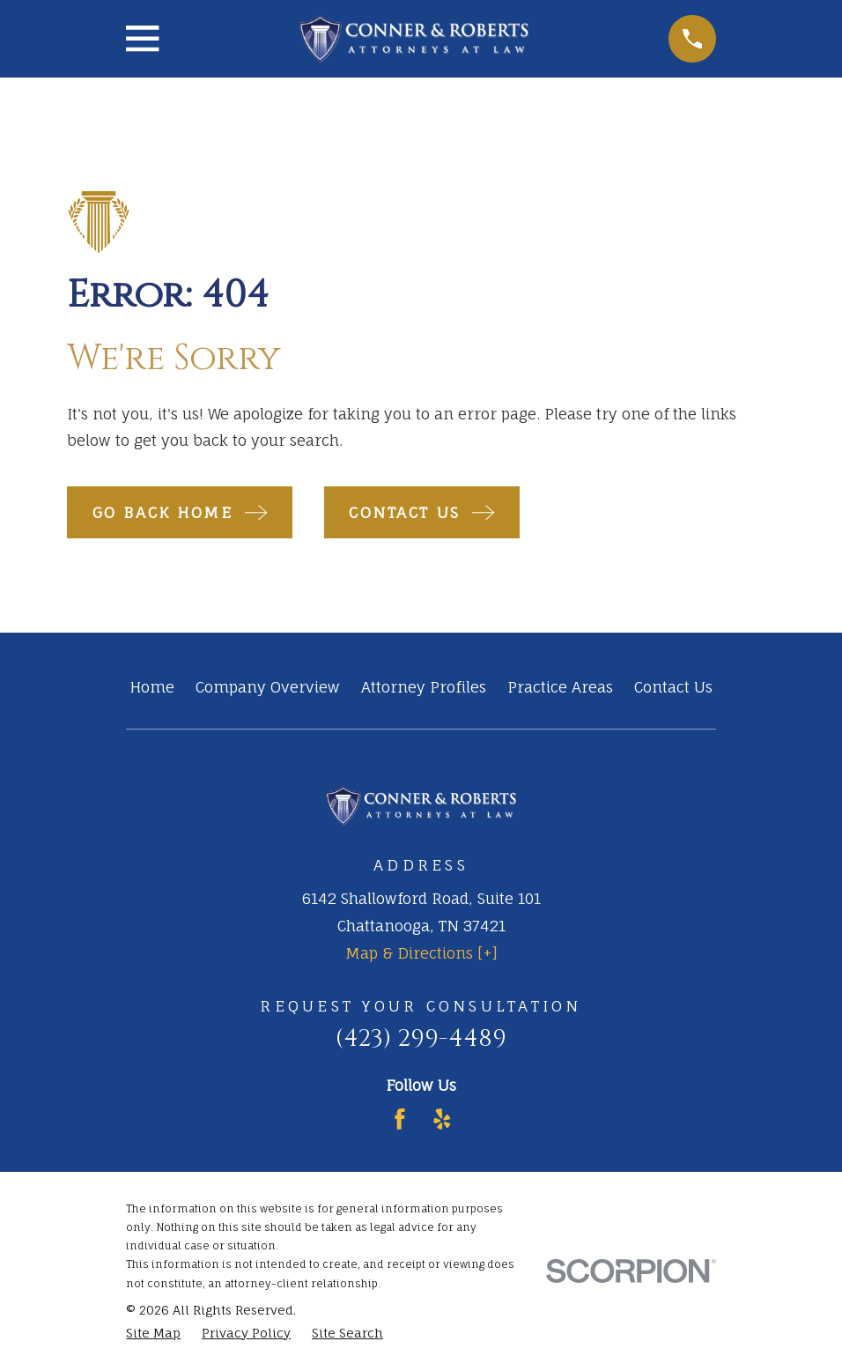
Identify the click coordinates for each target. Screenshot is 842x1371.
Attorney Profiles (423, 687)
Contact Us (673, 687)
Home (151, 687)
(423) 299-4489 (421, 1038)
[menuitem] (153, 1333)
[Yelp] (442, 1119)
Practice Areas (560, 687)
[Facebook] (399, 1119)
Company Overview (268, 687)
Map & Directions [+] (421, 953)
